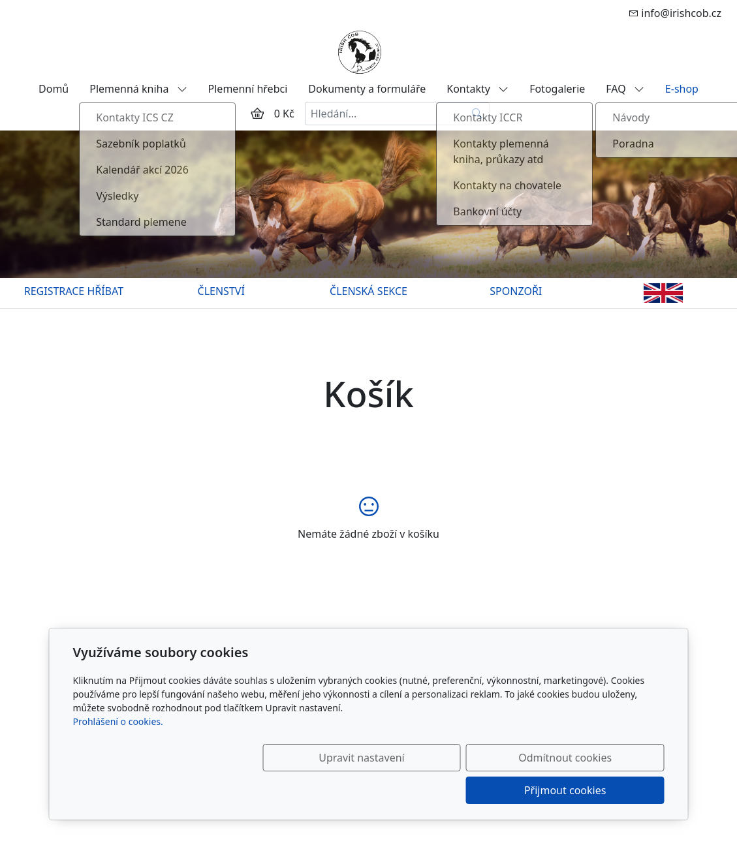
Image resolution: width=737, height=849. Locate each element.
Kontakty (478, 89)
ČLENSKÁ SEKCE (368, 291)
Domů (54, 89)
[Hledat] (477, 113)
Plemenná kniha (138, 89)
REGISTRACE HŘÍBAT (73, 291)
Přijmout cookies (601, 790)
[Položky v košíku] (257, 113)
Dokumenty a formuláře (367, 89)
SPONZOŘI (516, 291)
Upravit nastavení (340, 790)
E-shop (681, 89)
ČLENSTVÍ (221, 291)
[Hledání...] (385, 113)
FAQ (625, 89)
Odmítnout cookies (471, 790)
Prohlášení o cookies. (118, 754)
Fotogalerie (557, 89)
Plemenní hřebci (248, 89)
